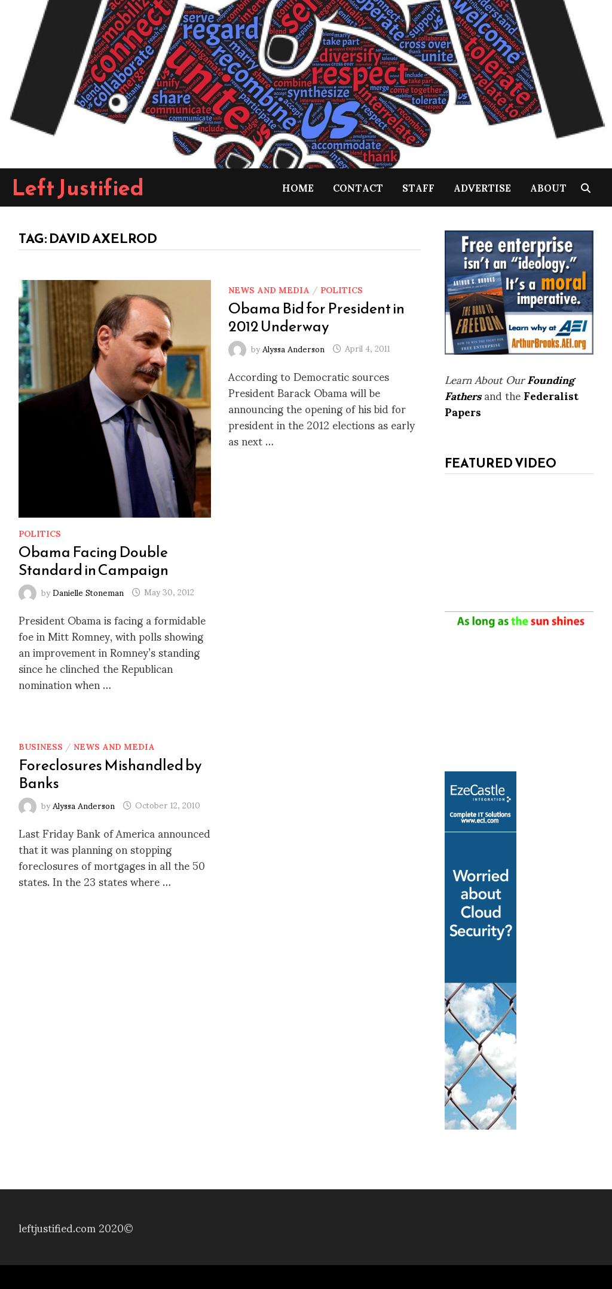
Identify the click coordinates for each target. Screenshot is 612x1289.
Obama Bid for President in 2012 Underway (316, 317)
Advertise (482, 187)
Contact (358, 187)
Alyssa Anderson (293, 348)
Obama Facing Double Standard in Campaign (94, 560)
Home (298, 187)
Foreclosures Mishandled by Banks (110, 773)
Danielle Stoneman (88, 591)
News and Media (269, 289)
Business (41, 746)
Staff (418, 187)
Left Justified (78, 187)
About (548, 187)
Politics (40, 533)
